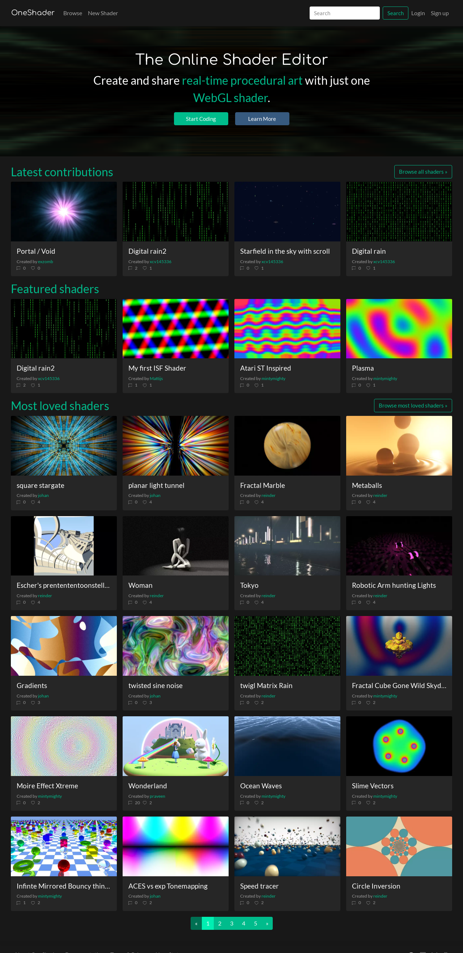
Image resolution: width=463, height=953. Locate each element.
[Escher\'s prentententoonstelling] (64, 546)
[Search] (345, 13)
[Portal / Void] (64, 211)
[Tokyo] (287, 546)
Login (418, 12)
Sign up (440, 12)
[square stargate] (64, 446)
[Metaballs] (399, 446)
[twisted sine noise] (176, 646)
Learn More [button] (262, 118)
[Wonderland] (176, 746)
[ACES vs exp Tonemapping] (176, 846)
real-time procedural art (242, 80)
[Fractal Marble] (287, 446)
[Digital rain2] (176, 211)
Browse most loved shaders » (413, 405)
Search (395, 13)
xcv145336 (160, 261)
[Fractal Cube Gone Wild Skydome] (399, 646)
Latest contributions (62, 172)
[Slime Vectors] (399, 746)
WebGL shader (230, 97)
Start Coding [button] (201, 118)
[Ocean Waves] (287, 746)
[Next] (267, 923)
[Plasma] (399, 329)
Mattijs (156, 378)
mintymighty (273, 378)
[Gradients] (64, 646)
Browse (72, 12)
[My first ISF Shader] (176, 329)
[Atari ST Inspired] (287, 329)
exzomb (45, 261)
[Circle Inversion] (399, 846)
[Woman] (176, 546)
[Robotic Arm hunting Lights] (399, 546)
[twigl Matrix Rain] (287, 646)
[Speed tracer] (287, 846)
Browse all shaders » (423, 171)
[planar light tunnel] (176, 446)
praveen (157, 796)
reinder (269, 495)
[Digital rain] (399, 211)
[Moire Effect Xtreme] (64, 746)
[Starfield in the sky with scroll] (287, 211)
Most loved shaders (60, 406)
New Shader (103, 12)
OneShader (33, 13)
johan (43, 495)
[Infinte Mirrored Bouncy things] (64, 846)
